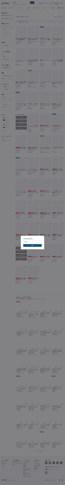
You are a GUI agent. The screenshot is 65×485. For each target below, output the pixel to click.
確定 (32, 245)
